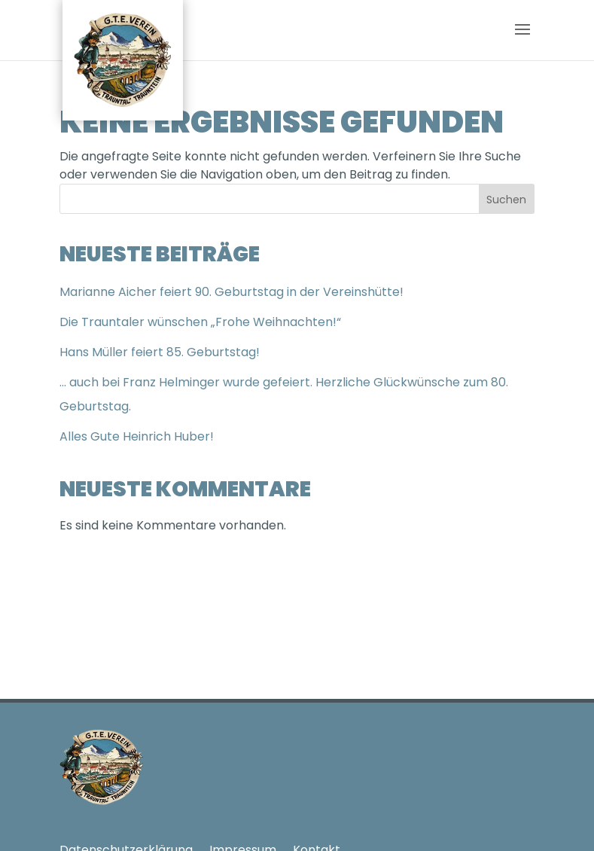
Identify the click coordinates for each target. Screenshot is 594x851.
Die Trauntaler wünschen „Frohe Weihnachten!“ (200, 322)
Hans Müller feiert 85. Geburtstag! (159, 352)
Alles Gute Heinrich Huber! (136, 436)
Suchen (506, 199)
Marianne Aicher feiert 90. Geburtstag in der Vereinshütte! (231, 291)
